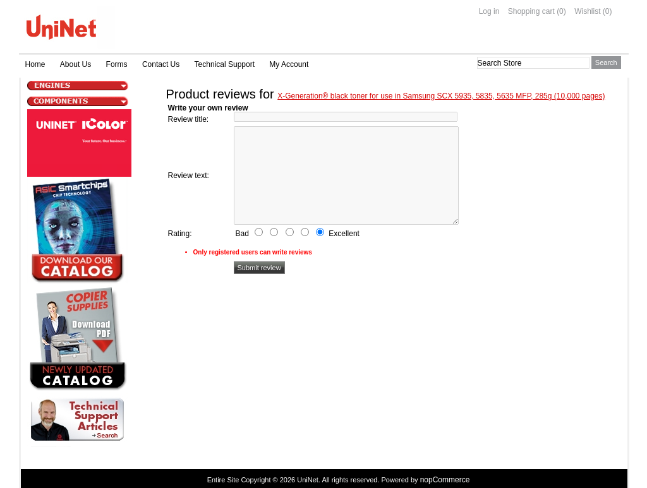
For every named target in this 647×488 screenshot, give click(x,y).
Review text (187, 175)
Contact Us (160, 64)
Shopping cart (531, 11)
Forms (117, 64)
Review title (187, 119)
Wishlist (587, 11)
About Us (75, 64)
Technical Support (225, 64)
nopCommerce (445, 479)
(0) (561, 11)
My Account (288, 64)
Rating (179, 233)
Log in (489, 11)
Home (35, 64)
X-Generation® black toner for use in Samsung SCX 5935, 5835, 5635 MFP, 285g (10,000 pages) (441, 96)
